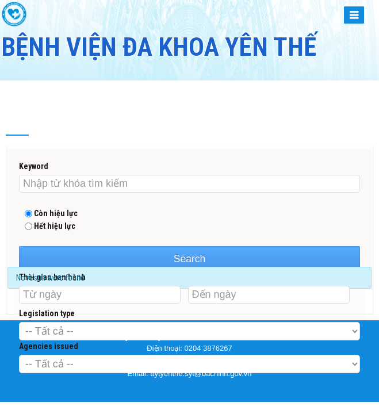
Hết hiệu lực (50, 226)
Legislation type (47, 313)
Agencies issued (48, 346)
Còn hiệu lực (51, 213)
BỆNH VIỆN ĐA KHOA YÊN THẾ (158, 47)
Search (189, 258)
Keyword (33, 166)
